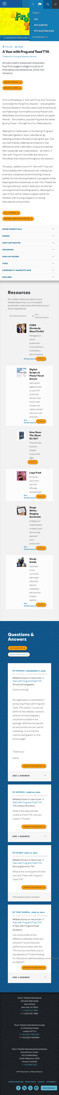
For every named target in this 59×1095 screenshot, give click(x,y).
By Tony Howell (22, 912)
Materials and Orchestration (17, 219)
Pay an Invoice (39, 37)
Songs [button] (6, 236)
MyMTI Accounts (32, 4)
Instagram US (36, 1088)
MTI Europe (41, 25)
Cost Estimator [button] (11, 243)
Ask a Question (16, 648)
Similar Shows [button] (10, 256)
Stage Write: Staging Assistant (35, 512)
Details (41, 359)
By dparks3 (19, 671)
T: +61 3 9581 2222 (29, 1064)
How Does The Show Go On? (35, 435)
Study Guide (33, 560)
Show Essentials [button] (12, 229)
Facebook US (18, 1088)
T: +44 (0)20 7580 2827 (29, 1034)
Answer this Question (32, 766)
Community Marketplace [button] (16, 270)
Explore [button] (7, 277)
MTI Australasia (44, 30)
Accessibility (51, 1082)
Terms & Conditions (15, 1082)
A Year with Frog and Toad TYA (28, 679)
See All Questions (17, 654)
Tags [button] (5, 263)
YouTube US (30, 1088)
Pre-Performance (42, 316)
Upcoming (8, 250)
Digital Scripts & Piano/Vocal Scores (36, 374)
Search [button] (47, 4)
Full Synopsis (10, 213)
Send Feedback (49, 1088)
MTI (36, 19)
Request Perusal (11, 82)
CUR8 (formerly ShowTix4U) (36, 328)
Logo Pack (35, 472)
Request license (11, 88)
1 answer (21, 776)
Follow (9, 47)
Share (20, 47)
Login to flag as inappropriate (32, 674)
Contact (41, 1082)
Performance (19, 315)
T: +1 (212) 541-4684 (29, 1010)
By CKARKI (18, 853)
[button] (39, 4)
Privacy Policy (30, 1082)
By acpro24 (19, 792)
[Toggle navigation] (3, 3)
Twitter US (24, 1088)
